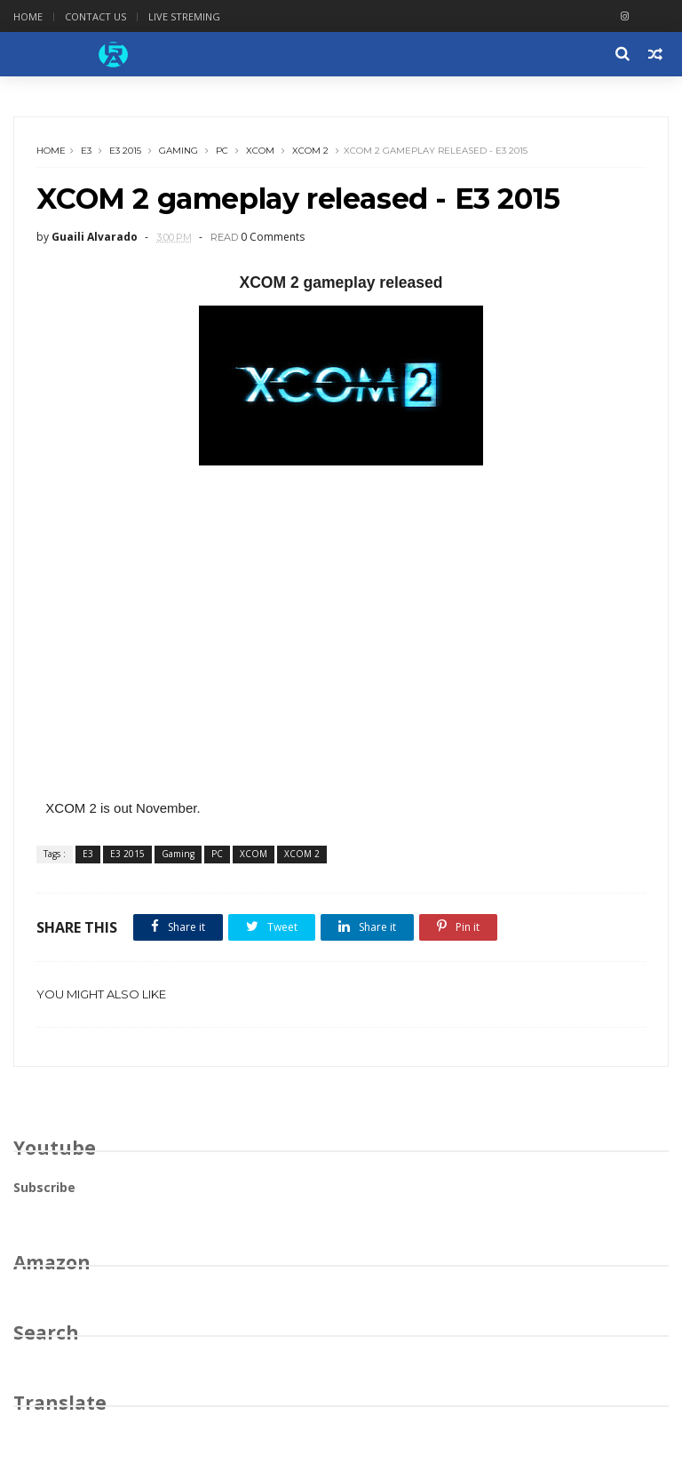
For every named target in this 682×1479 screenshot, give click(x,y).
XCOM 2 (310, 150)
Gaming (178, 150)
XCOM (260, 150)
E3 (86, 150)
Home (28, 16)
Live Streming (184, 16)
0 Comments (273, 236)
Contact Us (95, 16)
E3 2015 (125, 150)
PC (222, 150)
